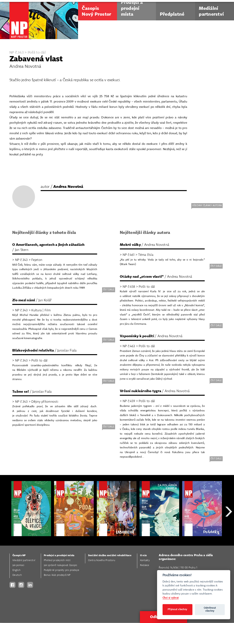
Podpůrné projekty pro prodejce (61, 570)
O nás (143, 555)
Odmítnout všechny (210, 609)
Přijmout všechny (177, 609)
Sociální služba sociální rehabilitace (109, 555)
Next (228, 525)
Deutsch (17, 575)
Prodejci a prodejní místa (59, 555)
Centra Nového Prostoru (101, 560)
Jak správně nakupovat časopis (60, 565)
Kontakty (145, 560)
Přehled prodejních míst (57, 560)
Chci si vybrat (171, 597)
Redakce (144, 565)
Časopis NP (19, 555)
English (16, 570)
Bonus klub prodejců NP (57, 575)
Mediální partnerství (23, 560)
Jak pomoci (18, 565)
